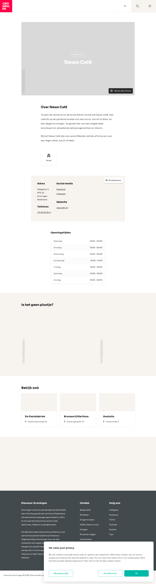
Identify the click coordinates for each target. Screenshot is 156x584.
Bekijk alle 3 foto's (120, 91)
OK (136, 573)
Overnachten (86, 539)
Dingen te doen (87, 520)
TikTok (112, 520)
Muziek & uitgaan (88, 534)
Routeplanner (113, 180)
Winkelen (84, 515)
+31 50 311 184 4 (44, 212)
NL (125, 6)
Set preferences (110, 573)
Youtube (113, 524)
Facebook (60, 189)
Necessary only (61, 573)
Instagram (61, 194)
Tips (111, 534)
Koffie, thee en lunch (89, 524)
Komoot (112, 529)
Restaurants (78, 54)
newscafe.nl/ (62, 208)
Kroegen (84, 529)
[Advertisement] (78, 464)
